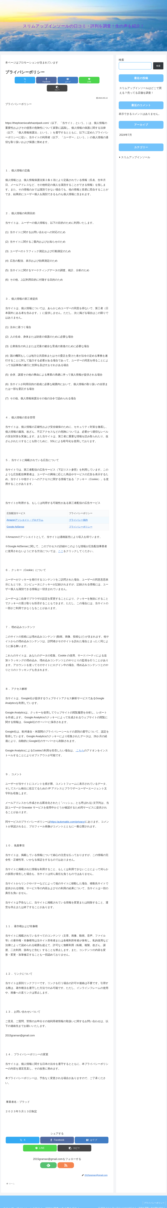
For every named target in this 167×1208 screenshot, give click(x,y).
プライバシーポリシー (154, 1195)
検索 (121, 59)
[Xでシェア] (22, 80)
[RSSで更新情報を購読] (60, 1157)
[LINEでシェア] (74, 80)
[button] (92, 80)
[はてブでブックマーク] (57, 80)
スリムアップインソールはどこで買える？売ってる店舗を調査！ (140, 90)
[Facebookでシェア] (39, 80)
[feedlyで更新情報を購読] (54, 1157)
